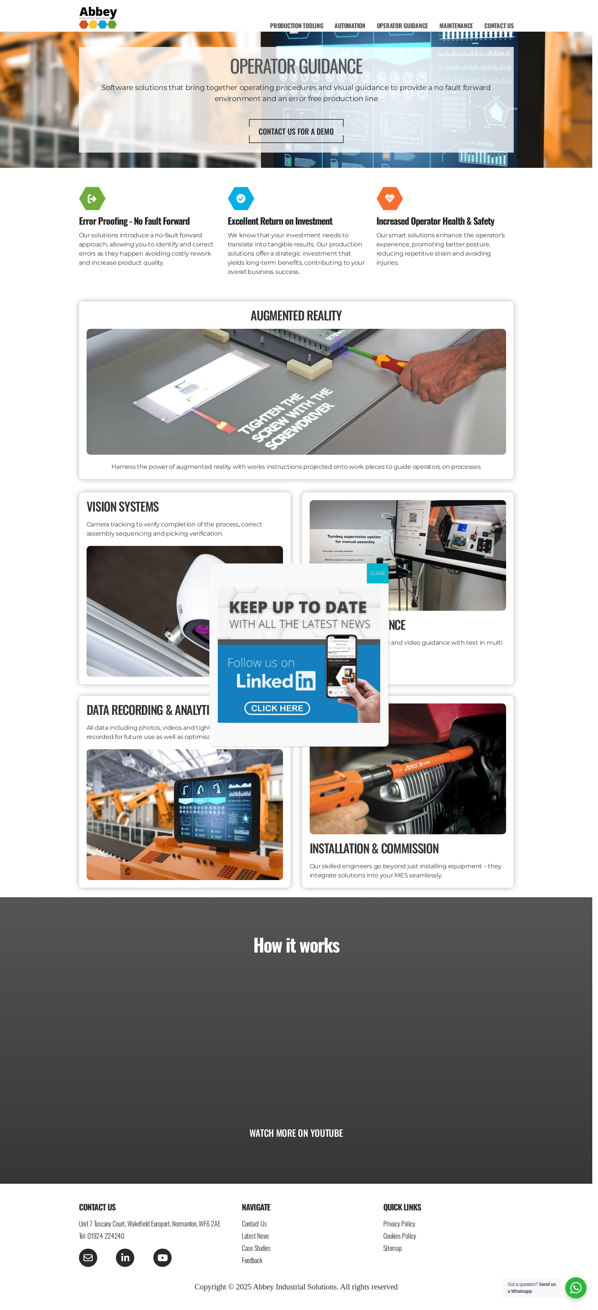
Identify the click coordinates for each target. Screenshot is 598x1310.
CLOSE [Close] (378, 573)
